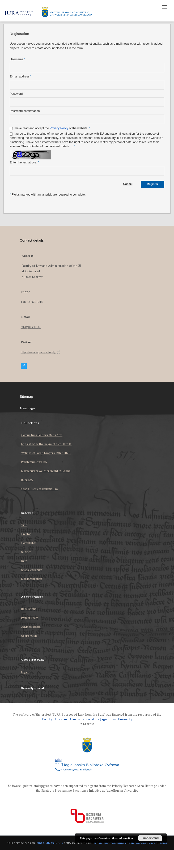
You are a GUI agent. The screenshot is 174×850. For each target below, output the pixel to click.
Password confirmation (26, 111)
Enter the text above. (24, 162)
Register (152, 184)
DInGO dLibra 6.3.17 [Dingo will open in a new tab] (49, 843)
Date (24, 561)
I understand (150, 838)
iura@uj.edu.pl (31, 327)
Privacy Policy (59, 128)
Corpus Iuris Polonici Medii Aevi (42, 435)
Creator (26, 534)
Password (17, 93)
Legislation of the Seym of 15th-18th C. (46, 444)
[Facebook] (24, 366)
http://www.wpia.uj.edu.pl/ (40, 352)
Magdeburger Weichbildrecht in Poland (46, 471)
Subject (26, 552)
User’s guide (29, 635)
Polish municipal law (34, 462)
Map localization (31, 579)
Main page (27, 408)
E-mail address (20, 76)
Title (24, 525)
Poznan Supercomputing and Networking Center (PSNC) (129, 843)
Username (17, 59)
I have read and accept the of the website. (52, 128)
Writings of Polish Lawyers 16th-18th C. (46, 453)
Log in (25, 672)
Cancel (127, 184)
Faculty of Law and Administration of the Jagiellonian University (87, 719)
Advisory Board (31, 626)
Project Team (29, 617)
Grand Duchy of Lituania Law (39, 489)
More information (122, 838)
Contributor (28, 543)
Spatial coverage (31, 570)
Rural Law (27, 480)
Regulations (28, 609)
